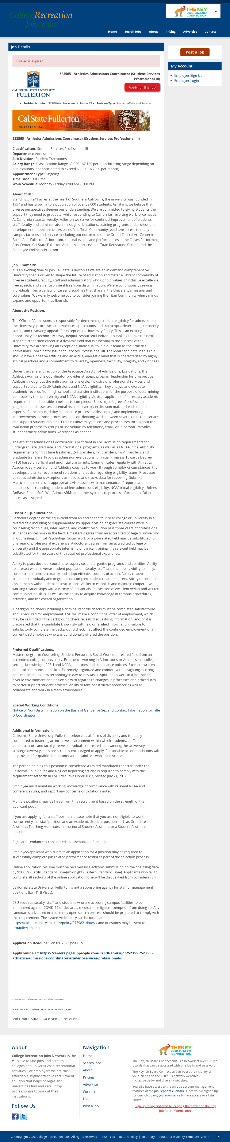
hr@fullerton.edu (26, 927)
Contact (210, 32)
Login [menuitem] (87, 1098)
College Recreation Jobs (53, 1137)
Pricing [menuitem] (88, 1077)
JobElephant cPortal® (169, 1091)
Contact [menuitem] (89, 1091)
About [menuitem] (88, 1070)
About (153, 32)
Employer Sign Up (188, 75)
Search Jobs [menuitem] (92, 1063)
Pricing (171, 32)
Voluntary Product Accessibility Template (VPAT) (174, 1137)
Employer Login (186, 80)
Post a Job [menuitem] (91, 1106)
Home (112, 32)
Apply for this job (142, 87)
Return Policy (128, 1137)
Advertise (190, 32)
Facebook (15, 1116)
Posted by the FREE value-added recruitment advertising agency (42, 1009)
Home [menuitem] (88, 1055)
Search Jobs (132, 32)
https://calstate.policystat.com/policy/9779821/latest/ (54, 922)
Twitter (23, 1116)
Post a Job (195, 52)
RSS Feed (108, 1137)
